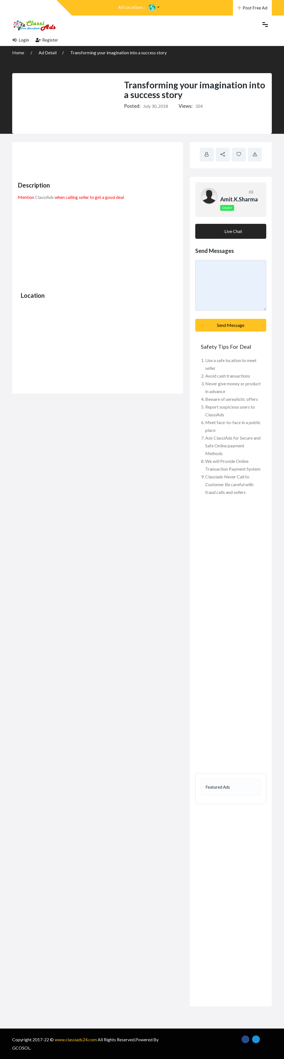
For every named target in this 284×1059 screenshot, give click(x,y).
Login (20, 39)
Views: (185, 106)
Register (47, 39)
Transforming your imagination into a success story (118, 52)
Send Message (230, 325)
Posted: (132, 106)
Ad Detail (48, 52)
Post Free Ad (252, 7)
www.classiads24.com (76, 1039)
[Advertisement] (119, 160)
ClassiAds (44, 197)
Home (18, 52)
